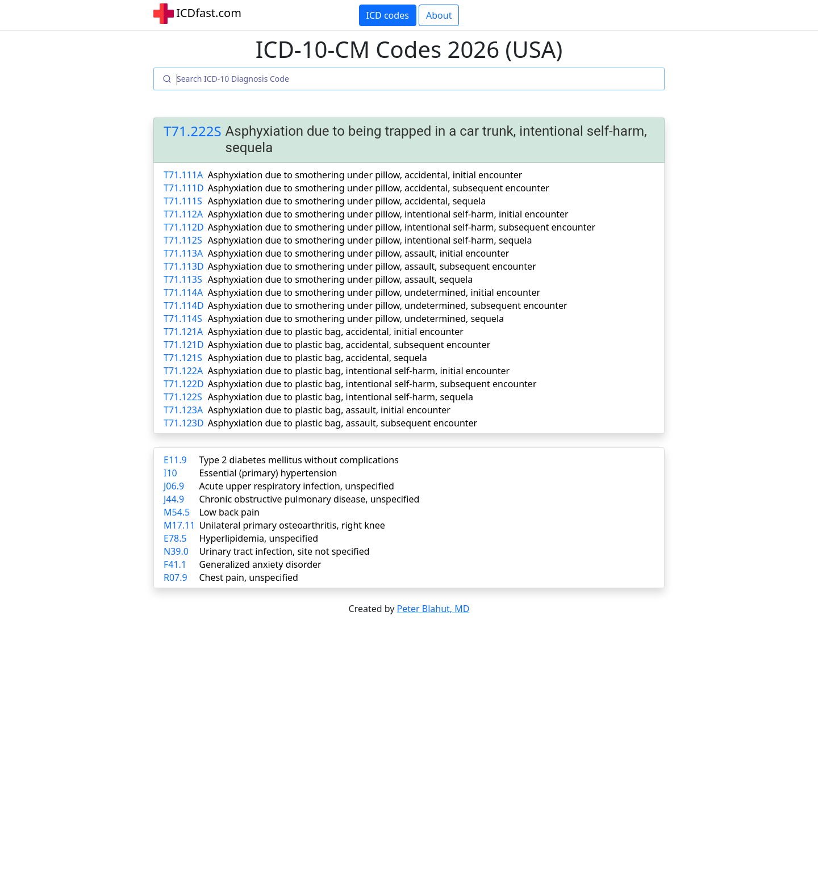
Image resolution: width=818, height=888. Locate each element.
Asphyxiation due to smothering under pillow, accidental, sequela (347, 201)
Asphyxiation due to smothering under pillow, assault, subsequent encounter (372, 266)
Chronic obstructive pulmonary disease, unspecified (309, 499)
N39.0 (176, 551)
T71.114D (184, 305)
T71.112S (183, 240)
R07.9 (175, 577)
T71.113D (184, 266)
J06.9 (174, 486)
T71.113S (183, 279)
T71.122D (184, 384)
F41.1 (175, 564)
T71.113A (183, 253)
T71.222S (193, 131)
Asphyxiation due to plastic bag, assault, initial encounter (329, 410)
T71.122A (183, 371)
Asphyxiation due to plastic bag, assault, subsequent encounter (343, 423)
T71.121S (183, 357)
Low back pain (229, 512)
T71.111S (183, 201)
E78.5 (175, 538)
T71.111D (184, 188)
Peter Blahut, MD (433, 608)
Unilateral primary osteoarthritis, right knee (292, 525)
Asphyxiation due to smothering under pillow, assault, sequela (340, 279)
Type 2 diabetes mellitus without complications (298, 460)
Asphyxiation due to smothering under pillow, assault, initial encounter (359, 253)
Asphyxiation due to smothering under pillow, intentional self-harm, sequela (370, 240)
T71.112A (183, 214)
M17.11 (179, 525)
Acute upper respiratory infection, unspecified (296, 486)
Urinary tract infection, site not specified (284, 551)
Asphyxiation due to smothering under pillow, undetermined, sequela (356, 318)
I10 (170, 473)
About (439, 15)
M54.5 (177, 512)
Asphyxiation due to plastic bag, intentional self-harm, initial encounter (359, 371)
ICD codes (387, 15)
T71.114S (183, 318)
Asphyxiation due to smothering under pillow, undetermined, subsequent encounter (387, 305)
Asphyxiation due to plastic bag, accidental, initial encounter (336, 331)
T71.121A (183, 331)
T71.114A (183, 292)
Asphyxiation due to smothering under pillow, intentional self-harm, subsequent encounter (401, 227)
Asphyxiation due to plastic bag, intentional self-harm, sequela (340, 397)
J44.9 (174, 499)
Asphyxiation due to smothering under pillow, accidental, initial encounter (365, 175)
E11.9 (175, 460)
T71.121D (184, 344)
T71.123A (183, 410)
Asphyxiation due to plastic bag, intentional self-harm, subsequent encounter (372, 384)
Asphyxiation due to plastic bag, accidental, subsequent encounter (349, 344)
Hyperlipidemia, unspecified (258, 538)
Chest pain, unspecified (248, 577)
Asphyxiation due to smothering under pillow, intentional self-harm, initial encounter (388, 214)
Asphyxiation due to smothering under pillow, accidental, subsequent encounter (378, 188)
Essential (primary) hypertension (268, 473)
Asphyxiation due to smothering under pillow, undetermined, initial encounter (374, 292)
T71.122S (183, 397)
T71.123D (184, 423)
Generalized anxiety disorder (260, 564)
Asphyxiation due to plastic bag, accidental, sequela (317, 357)
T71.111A (183, 175)
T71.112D (184, 227)
